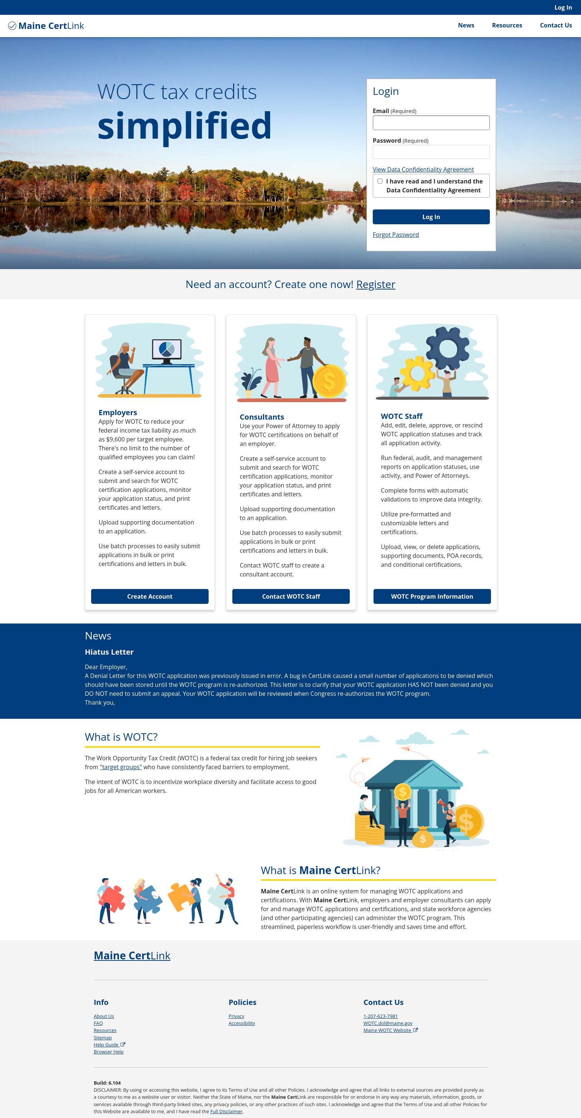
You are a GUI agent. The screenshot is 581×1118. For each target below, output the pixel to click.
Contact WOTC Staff (291, 596)
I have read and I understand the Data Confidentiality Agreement (430, 185)
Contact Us (556, 25)
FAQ (98, 1023)
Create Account (150, 596)
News (466, 25)
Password (400, 140)
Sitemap (103, 1037)
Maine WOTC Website (391, 1030)
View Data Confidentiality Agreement (423, 169)
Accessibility (242, 1023)
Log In (563, 7)
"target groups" (121, 767)
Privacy (236, 1016)
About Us (104, 1016)
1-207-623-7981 (380, 1016)
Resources (507, 25)
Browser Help (109, 1051)
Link (45, 25)
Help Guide (110, 1044)
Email (394, 111)
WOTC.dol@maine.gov (387, 1023)
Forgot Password (396, 235)
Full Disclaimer (226, 1111)
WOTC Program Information (432, 596)
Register (375, 284)
